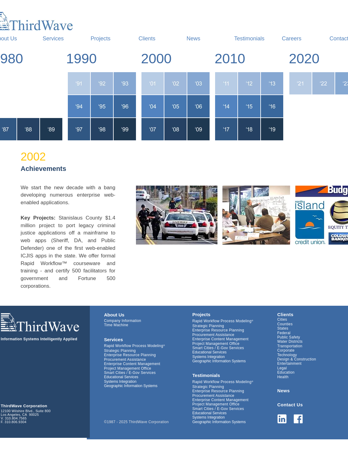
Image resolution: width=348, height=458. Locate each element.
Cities (282, 319)
